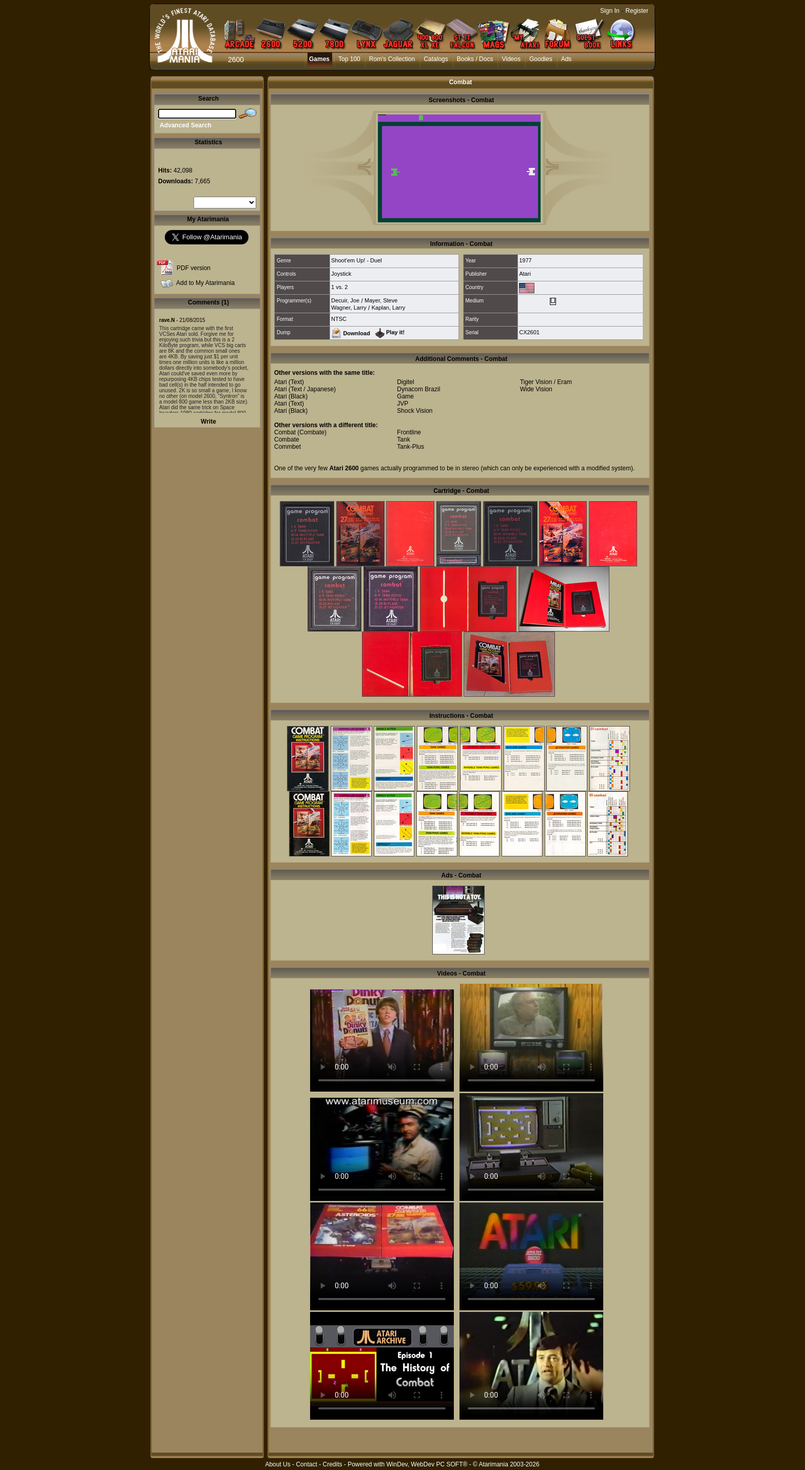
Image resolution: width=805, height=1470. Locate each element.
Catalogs (436, 59)
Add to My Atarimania (205, 283)
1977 (525, 260)
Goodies (540, 59)
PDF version (193, 268)
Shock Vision (414, 410)
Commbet (287, 446)
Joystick (341, 274)
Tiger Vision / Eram (546, 382)
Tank (403, 439)
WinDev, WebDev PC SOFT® (427, 1464)
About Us (277, 1464)
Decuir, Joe (345, 300)
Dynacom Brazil (418, 389)
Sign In (609, 10)
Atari (525, 274)
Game (405, 396)
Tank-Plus (410, 446)
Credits (332, 1464)
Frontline (409, 432)
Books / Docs (475, 59)
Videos (511, 59)
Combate (286, 439)
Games (319, 59)
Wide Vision (536, 389)
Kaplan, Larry (388, 307)
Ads (566, 59)
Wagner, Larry (349, 307)
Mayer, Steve (381, 300)
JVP (402, 403)
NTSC (339, 319)
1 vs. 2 (339, 287)
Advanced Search (186, 125)
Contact (306, 1464)
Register (636, 10)
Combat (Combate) (300, 432)
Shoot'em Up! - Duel (356, 260)
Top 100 (349, 59)
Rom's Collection (392, 59)
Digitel (405, 382)
